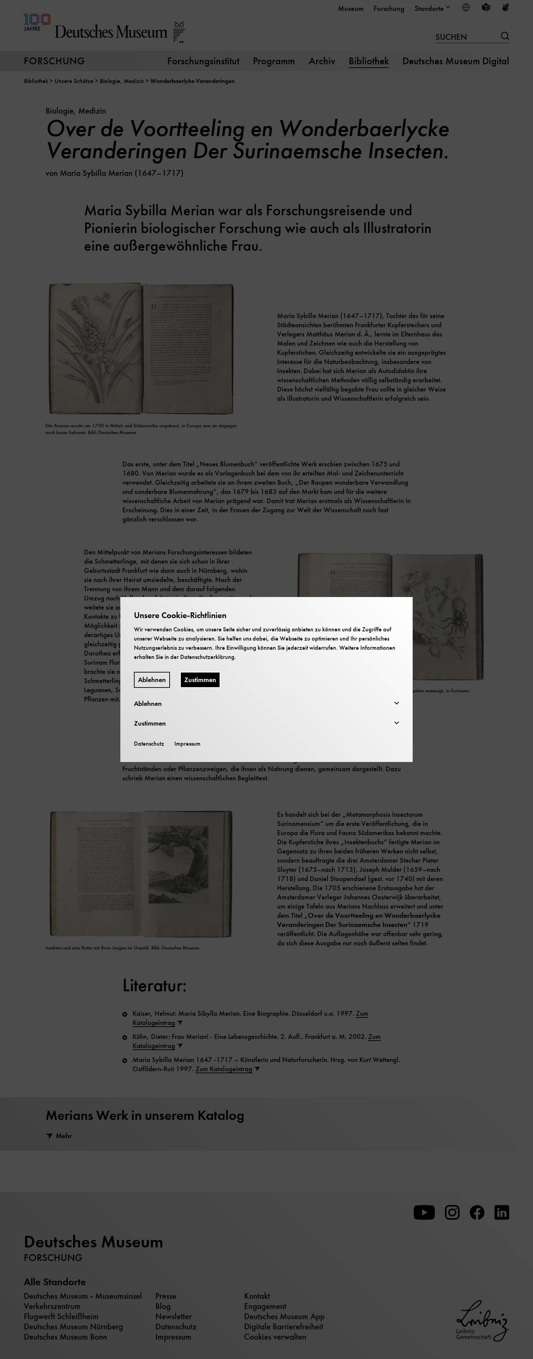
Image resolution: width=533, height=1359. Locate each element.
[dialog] (266, 679)
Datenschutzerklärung (207, 657)
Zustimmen (200, 680)
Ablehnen (152, 680)
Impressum (187, 743)
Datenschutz (149, 743)
